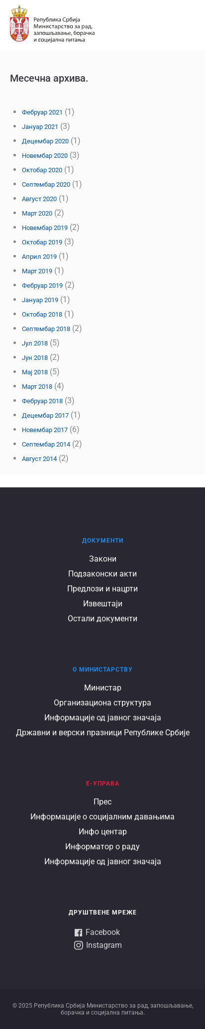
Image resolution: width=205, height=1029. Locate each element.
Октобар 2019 (42, 242)
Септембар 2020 (46, 184)
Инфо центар (103, 831)
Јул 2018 (35, 343)
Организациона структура (102, 702)
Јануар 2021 (40, 126)
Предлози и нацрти (102, 588)
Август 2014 (39, 458)
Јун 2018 (35, 357)
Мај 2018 (35, 372)
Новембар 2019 (45, 227)
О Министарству (103, 669)
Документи (102, 540)
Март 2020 (37, 213)
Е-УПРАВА (102, 783)
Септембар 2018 (46, 329)
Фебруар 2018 (42, 401)
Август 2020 (39, 199)
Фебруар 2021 (42, 112)
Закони (102, 559)
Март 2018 (37, 386)
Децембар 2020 (45, 141)
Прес (102, 801)
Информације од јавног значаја (102, 717)
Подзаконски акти (102, 573)
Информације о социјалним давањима (102, 816)
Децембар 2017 (45, 415)
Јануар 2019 (40, 300)
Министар (102, 687)
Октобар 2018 (42, 314)
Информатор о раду (102, 846)
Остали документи (102, 618)
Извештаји (102, 603)
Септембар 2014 (46, 444)
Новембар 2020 (45, 155)
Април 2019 (39, 256)
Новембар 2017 (45, 430)
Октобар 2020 (42, 170)
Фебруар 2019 (42, 285)
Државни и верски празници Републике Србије (103, 732)
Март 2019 (37, 271)
